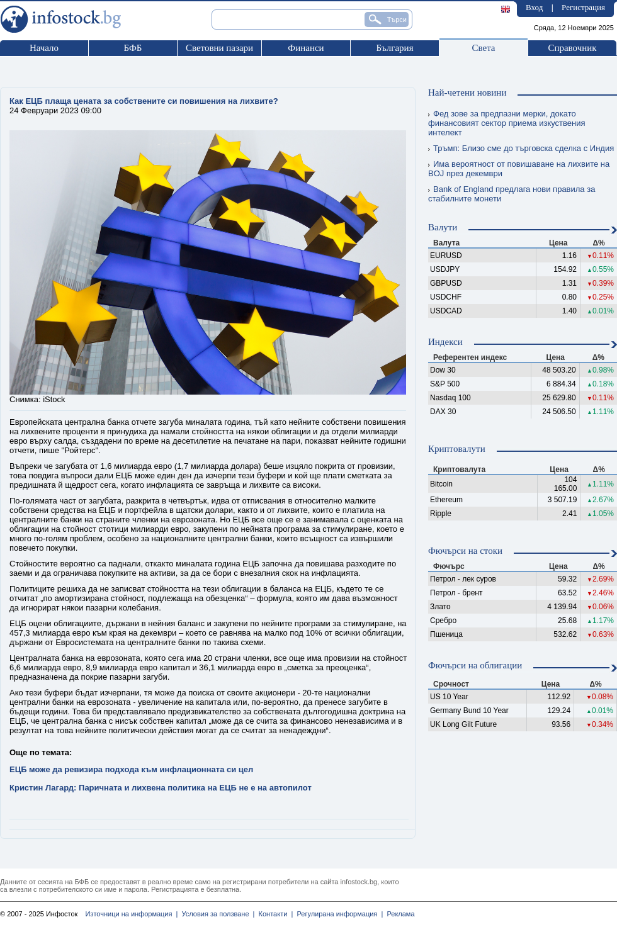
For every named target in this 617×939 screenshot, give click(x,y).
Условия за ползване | (216, 914)
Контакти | (273, 914)
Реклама (398, 914)
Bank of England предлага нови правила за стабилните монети (511, 193)
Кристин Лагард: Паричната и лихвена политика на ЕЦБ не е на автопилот (160, 787)
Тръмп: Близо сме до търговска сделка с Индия (521, 148)
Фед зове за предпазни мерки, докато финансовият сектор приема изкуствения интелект (507, 123)
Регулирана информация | (338, 914)
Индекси (445, 342)
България (394, 48)
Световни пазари (219, 48)
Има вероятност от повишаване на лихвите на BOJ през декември (518, 168)
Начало (44, 48)
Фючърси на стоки (465, 551)
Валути (442, 227)
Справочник (572, 48)
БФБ (133, 48)
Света (483, 48)
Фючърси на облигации (475, 665)
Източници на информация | (131, 914)
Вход (534, 7)
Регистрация (583, 7)
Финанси (306, 48)
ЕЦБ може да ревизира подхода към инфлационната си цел (131, 769)
